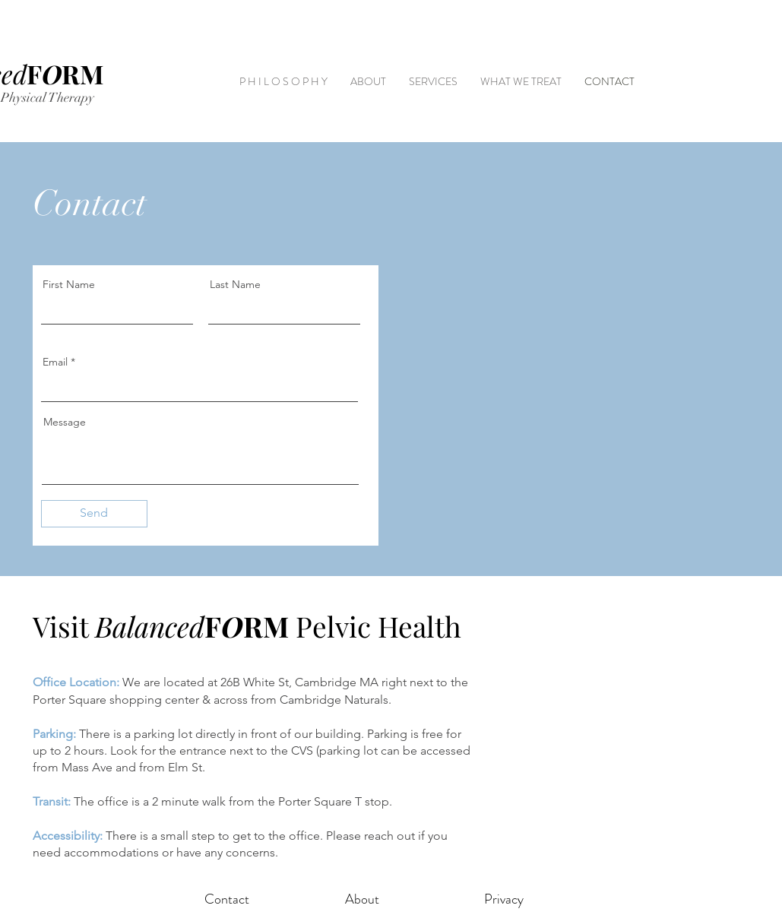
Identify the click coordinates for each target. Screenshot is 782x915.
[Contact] (227, 900)
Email (55, 361)
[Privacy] (504, 900)
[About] (362, 900)
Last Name (235, 284)
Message (64, 421)
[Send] (94, 513)
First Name (69, 284)
